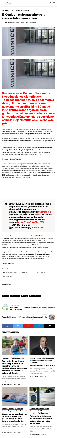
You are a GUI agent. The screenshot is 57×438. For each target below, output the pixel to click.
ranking (24, 296)
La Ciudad (8, 22)
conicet (5, 296)
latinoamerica (15, 296)
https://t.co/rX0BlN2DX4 (30, 222)
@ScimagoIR (44, 211)
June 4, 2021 (38, 227)
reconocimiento (35, 296)
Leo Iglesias (8, 384)
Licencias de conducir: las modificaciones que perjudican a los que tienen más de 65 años (15, 417)
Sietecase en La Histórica (42, 365)
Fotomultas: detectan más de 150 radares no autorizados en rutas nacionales (41, 420)
